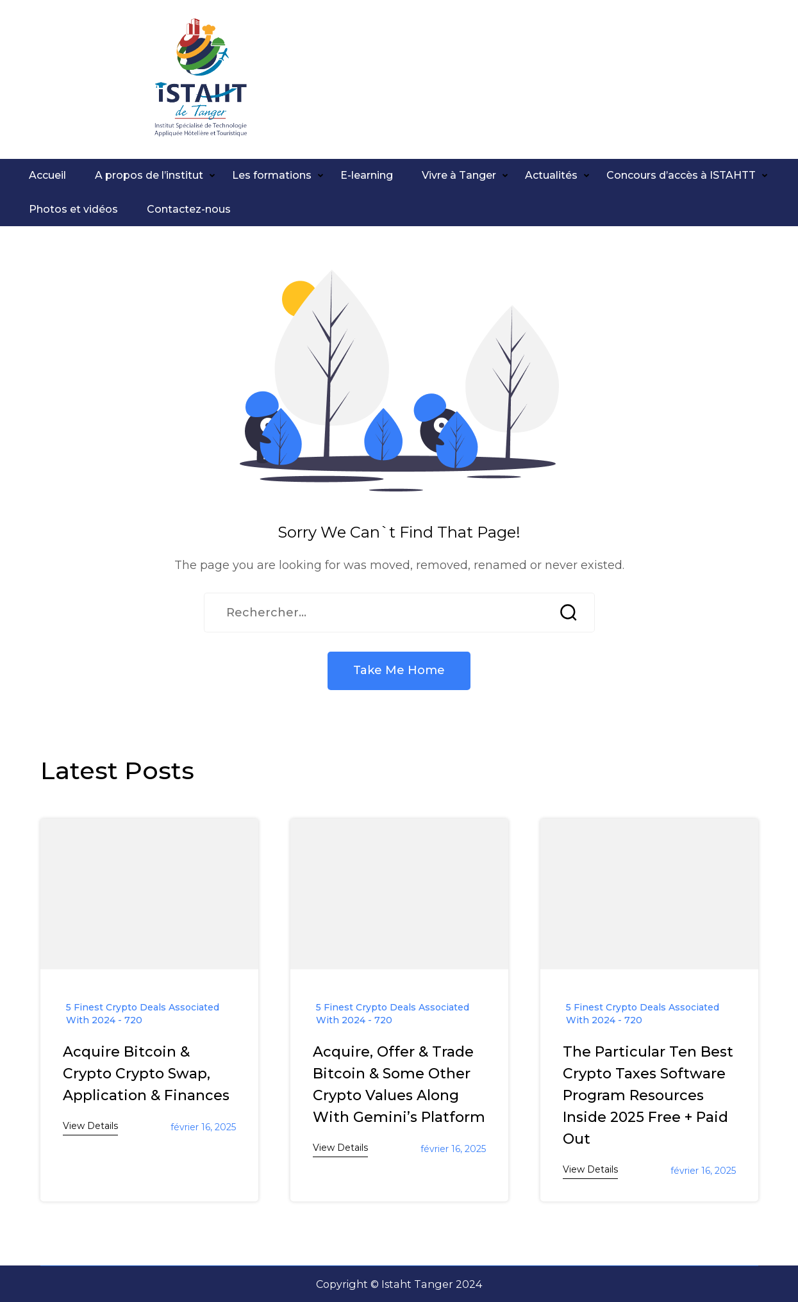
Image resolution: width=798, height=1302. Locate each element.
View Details (90, 1126)
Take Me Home (399, 670)
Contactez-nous (189, 209)
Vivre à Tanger (459, 175)
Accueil (47, 175)
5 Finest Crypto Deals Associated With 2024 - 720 (142, 1013)
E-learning (366, 175)
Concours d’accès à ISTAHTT (681, 175)
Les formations (272, 175)
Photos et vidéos (73, 209)
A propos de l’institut (149, 175)
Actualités (551, 175)
